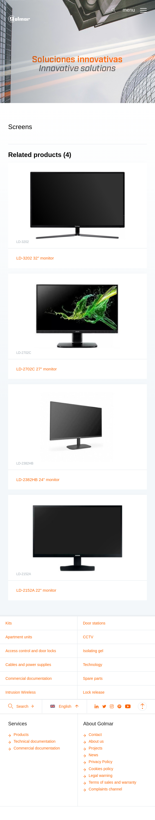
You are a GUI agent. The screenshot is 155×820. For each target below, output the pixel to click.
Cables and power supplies (28, 664)
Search (21, 706)
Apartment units (18, 637)
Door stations (94, 623)
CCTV (88, 637)
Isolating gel (93, 651)
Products (18, 734)
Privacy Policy (97, 762)
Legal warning (97, 775)
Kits (8, 623)
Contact (92, 734)
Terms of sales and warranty (109, 782)
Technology (92, 664)
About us (93, 741)
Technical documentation (31, 741)
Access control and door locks (30, 651)
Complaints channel (102, 789)
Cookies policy (98, 769)
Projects (93, 748)
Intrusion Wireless (20, 692)
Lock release (93, 692)
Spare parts (93, 678)
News (90, 755)
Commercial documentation (28, 678)
